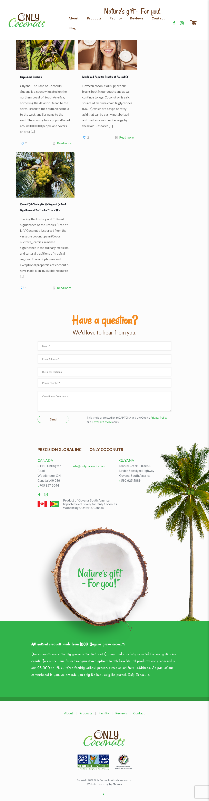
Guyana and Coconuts (31, 77)
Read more (64, 143)
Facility (104, 713)
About (68, 713)
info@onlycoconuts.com (88, 466)
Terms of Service (102, 422)
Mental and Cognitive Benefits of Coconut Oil (105, 77)
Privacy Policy (159, 417)
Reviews (121, 713)
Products (85, 713)
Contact (139, 713)
